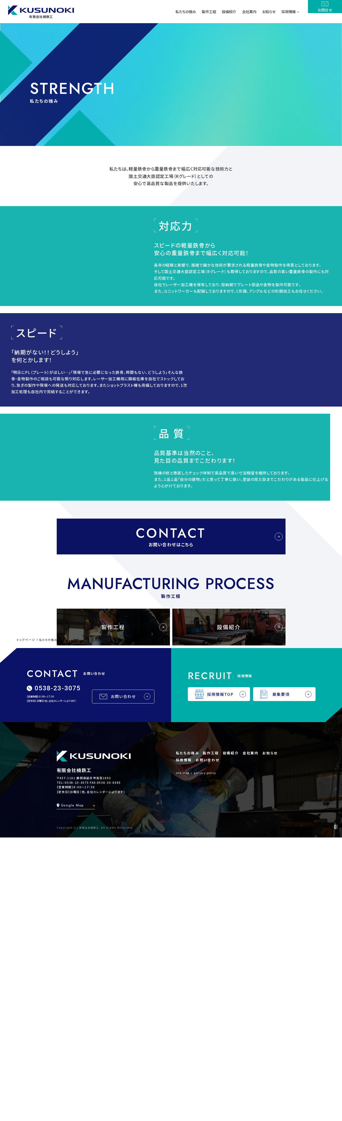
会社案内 (251, 1036)
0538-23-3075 (77, 1066)
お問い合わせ (207, 1043)
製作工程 (211, 1036)
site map (182, 1056)
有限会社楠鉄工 (74, 1053)
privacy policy (205, 1056)
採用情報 (184, 1043)
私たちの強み (187, 1036)
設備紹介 (231, 1036)
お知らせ (270, 1036)
